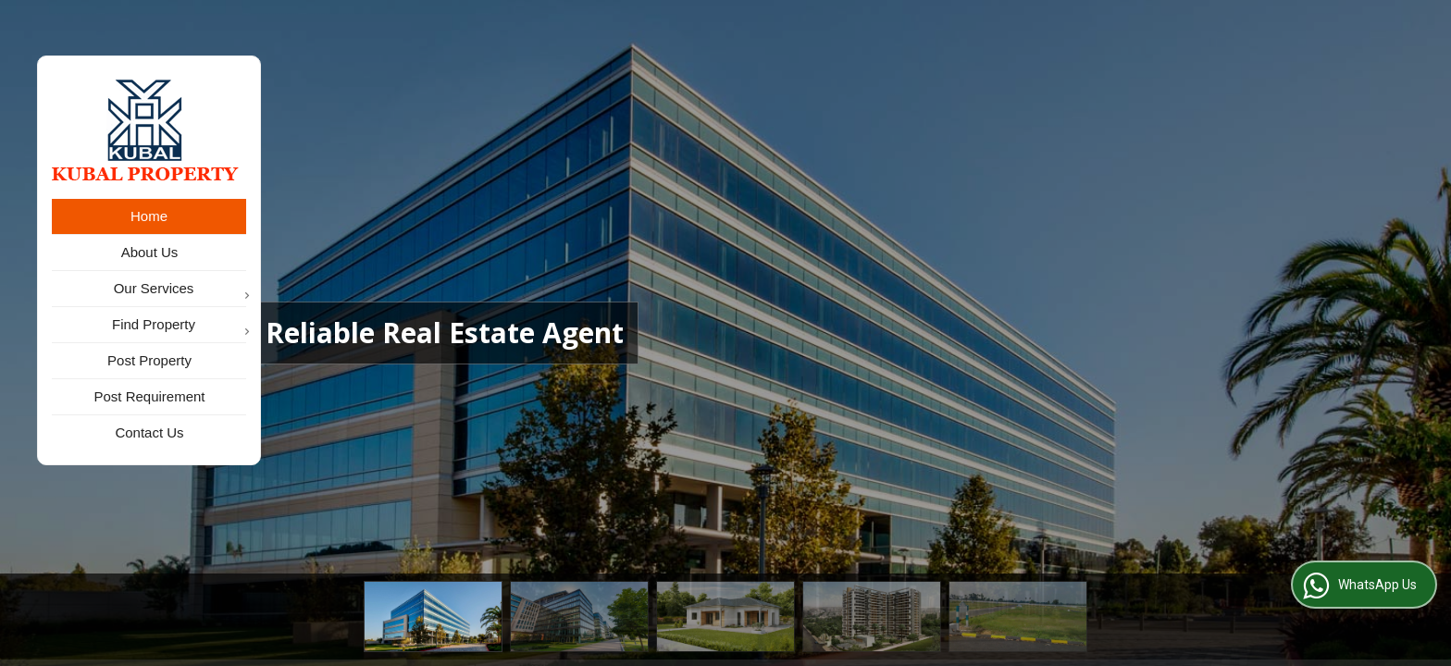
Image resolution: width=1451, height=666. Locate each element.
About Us (150, 252)
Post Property (149, 360)
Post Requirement (149, 396)
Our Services (180, 290)
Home (148, 216)
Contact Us (149, 432)
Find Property (179, 326)
